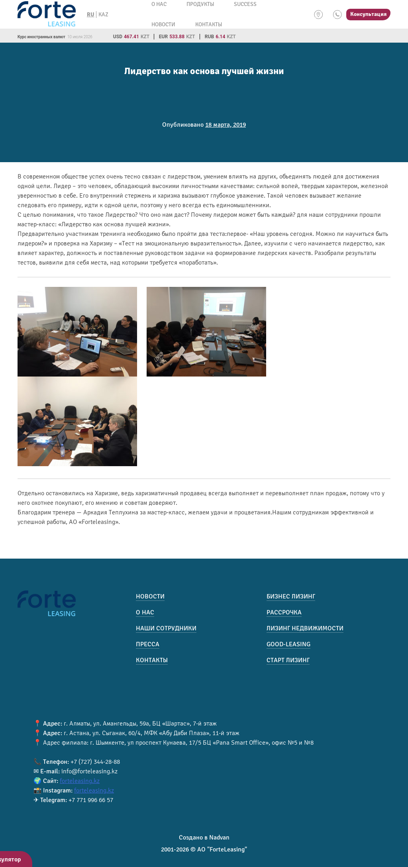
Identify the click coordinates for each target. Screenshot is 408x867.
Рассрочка (284, 612)
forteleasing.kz (80, 781)
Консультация (368, 14)
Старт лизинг (288, 660)
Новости (163, 24)
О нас (159, 4)
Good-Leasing (288, 644)
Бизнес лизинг (291, 596)
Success (245, 4)
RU (90, 14)
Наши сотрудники (166, 628)
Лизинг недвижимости (305, 628)
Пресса (147, 644)
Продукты (200, 4)
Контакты (208, 24)
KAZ (103, 14)
